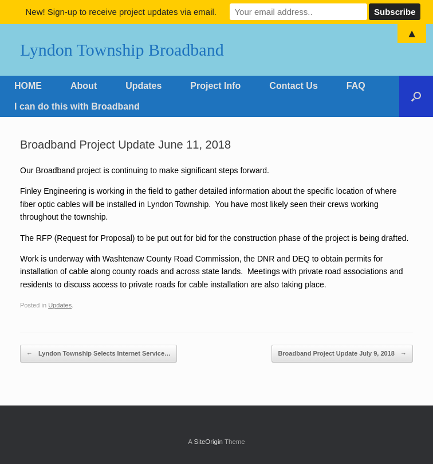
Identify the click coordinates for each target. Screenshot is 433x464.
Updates (143, 86)
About (83, 86)
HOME (28, 86)
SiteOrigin (208, 441)
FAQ (356, 86)
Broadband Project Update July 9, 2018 (342, 353)
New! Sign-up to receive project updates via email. (120, 12)
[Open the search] (416, 96)
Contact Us (293, 86)
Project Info (215, 86)
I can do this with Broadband (77, 106)
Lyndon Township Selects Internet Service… (98, 353)
